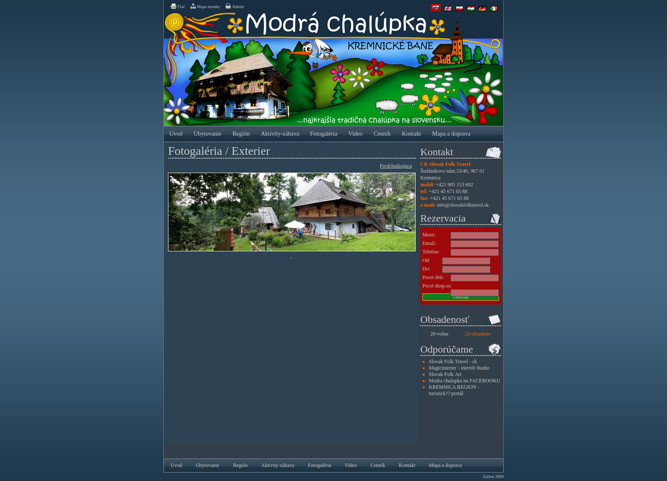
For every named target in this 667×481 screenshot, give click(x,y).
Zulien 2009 (493, 476)
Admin (234, 6)
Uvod (175, 134)
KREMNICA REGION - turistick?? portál (454, 390)
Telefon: (430, 252)
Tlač (177, 6)
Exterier (250, 150)
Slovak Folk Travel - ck (453, 361)
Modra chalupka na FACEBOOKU (464, 381)
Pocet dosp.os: (437, 286)
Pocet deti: (433, 277)
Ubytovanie (207, 134)
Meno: (429, 235)
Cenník (382, 134)
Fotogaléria (323, 134)
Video (355, 134)
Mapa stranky (205, 6)
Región (240, 134)
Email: (429, 243)
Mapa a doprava (451, 134)
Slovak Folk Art (445, 374)
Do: (426, 269)
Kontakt (411, 134)
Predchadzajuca (396, 166)
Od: (426, 260)
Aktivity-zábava (280, 134)
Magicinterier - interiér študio (459, 368)
